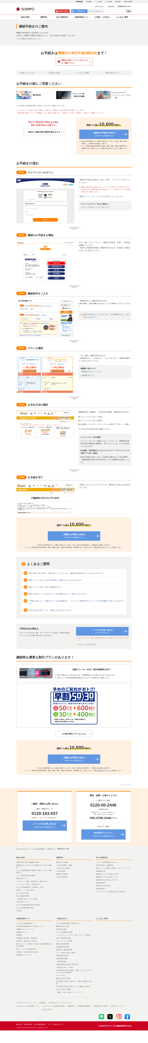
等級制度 (19, 935)
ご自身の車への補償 (62, 868)
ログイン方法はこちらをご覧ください (96, 207)
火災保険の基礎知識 (84, 1006)
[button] (25, 17)
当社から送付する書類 (63, 989)
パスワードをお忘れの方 (86, 644)
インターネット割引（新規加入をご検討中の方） (32, 881)
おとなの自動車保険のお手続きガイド (68, 923)
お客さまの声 (47, 1009)
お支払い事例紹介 (62, 877)
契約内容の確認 (61, 929)
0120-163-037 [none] (45, 813)
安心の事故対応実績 (23, 896)
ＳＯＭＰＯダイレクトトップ (26, 1003)
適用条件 (95, 678)
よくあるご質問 (102, 918)
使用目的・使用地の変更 (64, 950)
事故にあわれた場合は (63, 978)
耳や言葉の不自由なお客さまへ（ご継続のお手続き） (73, 986)
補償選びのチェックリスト (92, 372)
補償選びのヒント (88, 375)
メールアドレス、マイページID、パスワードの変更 (73, 935)
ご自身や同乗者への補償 (64, 865)
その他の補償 (60, 871)
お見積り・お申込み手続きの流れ (27, 952)
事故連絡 (63, 11)
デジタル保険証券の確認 (64, 932)
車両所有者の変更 (62, 955)
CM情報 (19, 911)
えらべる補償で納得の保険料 (25, 875)
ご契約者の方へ (62, 918)
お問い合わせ (100, 6)
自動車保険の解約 (62, 958)
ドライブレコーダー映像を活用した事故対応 (110, 891)
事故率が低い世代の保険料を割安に (28, 862)
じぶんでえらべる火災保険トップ (28, 1006)
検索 (128, 11)
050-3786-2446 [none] (100, 818)
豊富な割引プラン (111, 148)
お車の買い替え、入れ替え (65, 967)
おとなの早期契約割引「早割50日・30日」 (30, 887)
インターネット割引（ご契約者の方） (28, 884)
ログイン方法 (60, 975)
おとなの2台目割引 (22, 893)
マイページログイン (96, 11)
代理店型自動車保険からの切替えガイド (29, 926)
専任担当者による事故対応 (105, 865)
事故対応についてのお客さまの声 (107, 874)
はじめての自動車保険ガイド (25, 923)
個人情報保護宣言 (40, 1024)
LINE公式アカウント (23, 902)
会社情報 (43, 1003)
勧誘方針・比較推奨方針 (24, 1024)
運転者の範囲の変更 (62, 944)
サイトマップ (66, 1003)
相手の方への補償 (62, 862)
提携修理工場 (100, 871)
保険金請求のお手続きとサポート (107, 880)
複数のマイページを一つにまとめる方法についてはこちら (101, 196)
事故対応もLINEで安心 (103, 886)
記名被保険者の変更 (62, 947)
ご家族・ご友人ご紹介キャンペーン (68, 992)
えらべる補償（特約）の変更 (65, 953)
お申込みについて (117, 1006)
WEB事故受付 (100, 889)
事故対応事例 (100, 883)
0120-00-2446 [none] (103, 805)
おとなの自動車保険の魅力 (25, 908)
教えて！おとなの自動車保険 (26, 949)
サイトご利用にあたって (56, 1024)
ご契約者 (80, 11)
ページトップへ (126, 785)
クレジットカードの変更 (64, 941)
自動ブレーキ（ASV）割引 (25, 890)
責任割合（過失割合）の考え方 (26, 941)
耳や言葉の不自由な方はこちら (29, 39)
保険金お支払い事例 (101, 1006)
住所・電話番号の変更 (63, 938)
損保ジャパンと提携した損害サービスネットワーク (113, 868)
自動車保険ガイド (23, 918)
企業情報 (111, 6)
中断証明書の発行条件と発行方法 (67, 964)
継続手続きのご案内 (62, 926)
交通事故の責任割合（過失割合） (27, 938)
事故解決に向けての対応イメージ (107, 877)
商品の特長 (20, 857)
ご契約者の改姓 (61, 961)
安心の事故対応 (102, 857)
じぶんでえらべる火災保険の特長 (54, 1006)
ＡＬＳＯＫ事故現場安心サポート (107, 862)
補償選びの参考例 (62, 874)
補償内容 (59, 857)
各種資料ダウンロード (23, 955)
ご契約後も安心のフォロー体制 (26, 899)
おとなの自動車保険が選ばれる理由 (28, 905)
